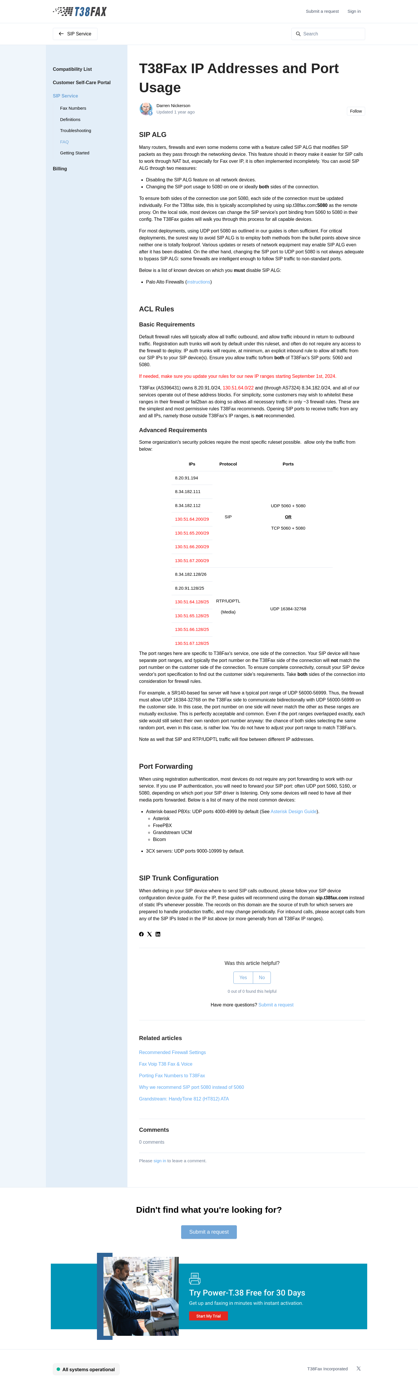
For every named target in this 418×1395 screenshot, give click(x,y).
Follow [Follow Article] (356, 111)
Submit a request (322, 11)
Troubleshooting (75, 130)
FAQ (64, 141)
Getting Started (74, 152)
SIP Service (65, 95)
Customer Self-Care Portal (82, 82)
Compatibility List (72, 69)
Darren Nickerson (173, 105)
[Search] (328, 34)
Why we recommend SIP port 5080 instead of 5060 (191, 1087)
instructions (198, 281)
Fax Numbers (73, 108)
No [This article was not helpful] (262, 977)
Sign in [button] (354, 11)
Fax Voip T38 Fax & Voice (165, 1064)
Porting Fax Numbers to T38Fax (172, 1075)
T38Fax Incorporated (327, 1368)
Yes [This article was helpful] (243, 977)
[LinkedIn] (158, 934)
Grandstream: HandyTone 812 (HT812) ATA (184, 1098)
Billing (60, 168)
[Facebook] (141, 934)
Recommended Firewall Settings (172, 1052)
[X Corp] (149, 934)
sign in (160, 1160)
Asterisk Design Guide (293, 811)
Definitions (70, 119)
